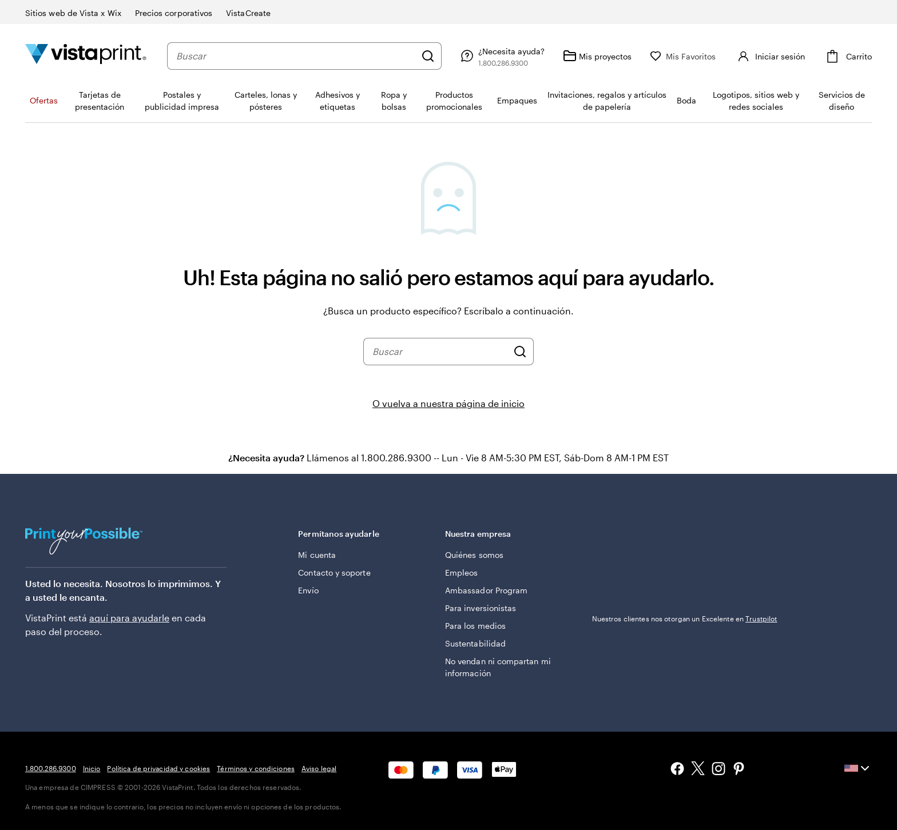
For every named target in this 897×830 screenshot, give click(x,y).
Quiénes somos (474, 555)
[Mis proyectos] (597, 56)
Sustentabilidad (475, 643)
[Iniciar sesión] (770, 56)
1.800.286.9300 (50, 768)
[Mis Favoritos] (683, 56)
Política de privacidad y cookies (158, 768)
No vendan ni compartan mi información (498, 667)
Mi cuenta (317, 555)
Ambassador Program (486, 590)
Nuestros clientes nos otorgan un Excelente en (684, 618)
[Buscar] (427, 56)
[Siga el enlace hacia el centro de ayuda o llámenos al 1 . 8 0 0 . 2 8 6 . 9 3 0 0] (501, 56)
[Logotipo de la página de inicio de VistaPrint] (85, 55)
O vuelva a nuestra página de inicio (448, 403)
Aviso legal (318, 768)
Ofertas (44, 100)
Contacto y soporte (334, 572)
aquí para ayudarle (129, 617)
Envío (308, 590)
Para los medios (475, 626)
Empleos (461, 572)
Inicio (92, 768)
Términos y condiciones (256, 768)
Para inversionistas (480, 608)
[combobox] (295, 56)
